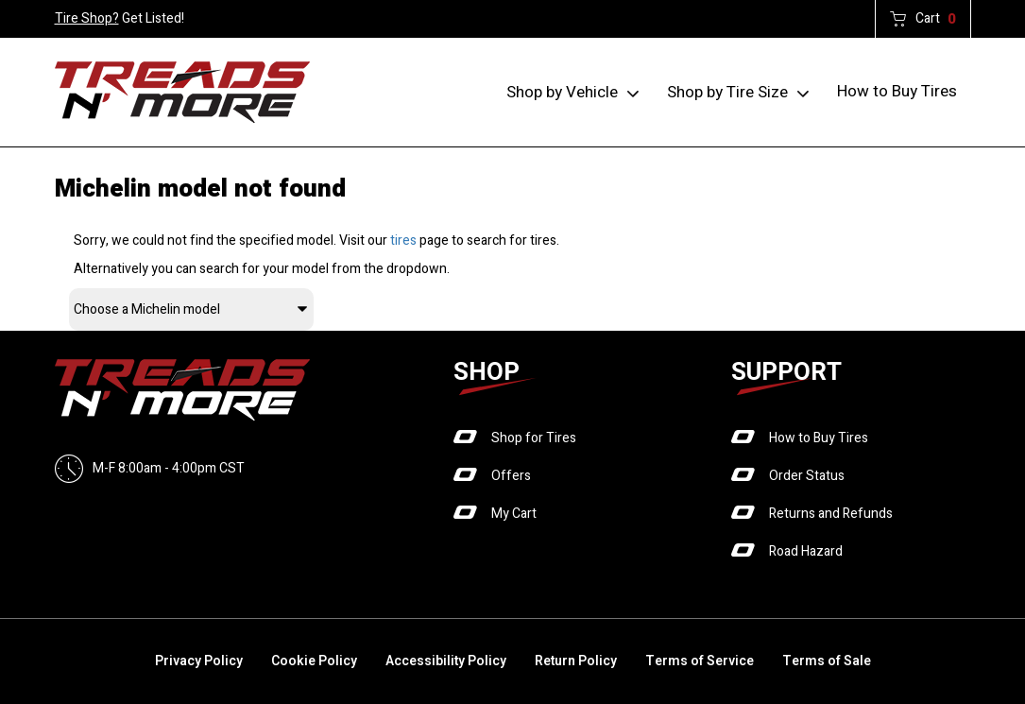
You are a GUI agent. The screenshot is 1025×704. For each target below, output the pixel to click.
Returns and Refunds (831, 514)
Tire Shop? (87, 18)
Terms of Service (699, 661)
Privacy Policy (199, 661)
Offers (511, 476)
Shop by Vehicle (562, 92)
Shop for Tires (533, 438)
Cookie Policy (314, 661)
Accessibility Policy (445, 661)
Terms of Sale (826, 661)
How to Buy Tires (897, 91)
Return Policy (576, 661)
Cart (935, 19)
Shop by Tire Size (727, 92)
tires (403, 240)
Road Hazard (806, 551)
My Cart (514, 514)
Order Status (807, 476)
